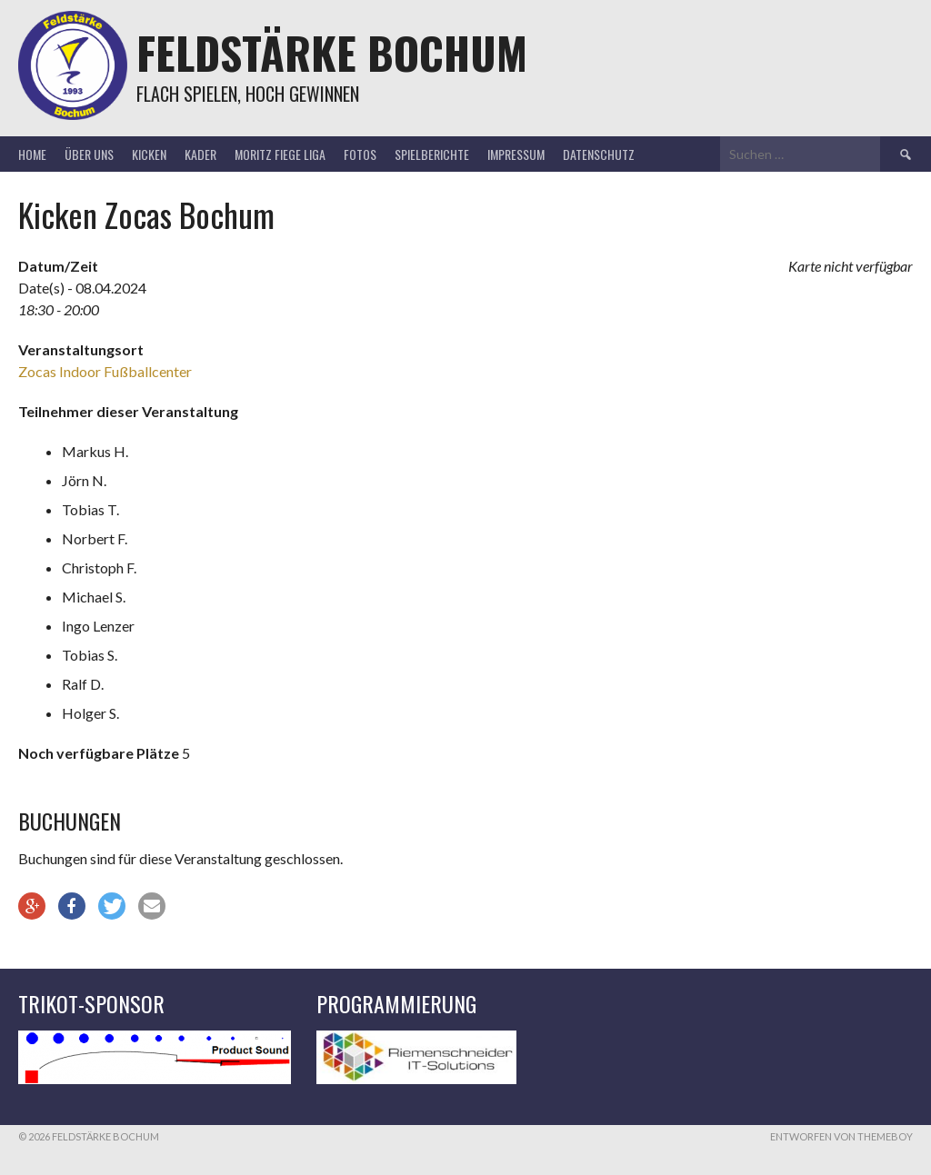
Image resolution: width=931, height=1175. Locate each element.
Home (32, 154)
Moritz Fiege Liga (280, 154)
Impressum (516, 154)
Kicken (149, 154)
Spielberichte (432, 154)
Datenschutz (599, 154)
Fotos (360, 154)
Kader (200, 154)
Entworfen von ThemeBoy (841, 1136)
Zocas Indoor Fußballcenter (105, 371)
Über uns (89, 154)
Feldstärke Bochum (331, 52)
